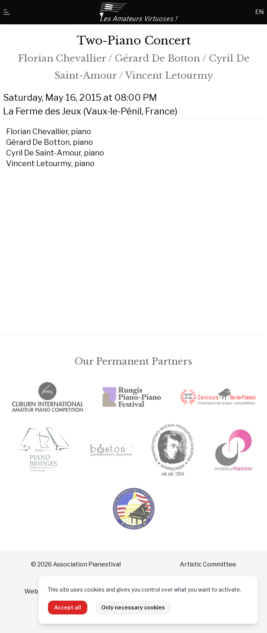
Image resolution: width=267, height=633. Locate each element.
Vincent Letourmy (169, 75)
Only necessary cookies (133, 607)
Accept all (67, 607)
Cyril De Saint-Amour (43, 152)
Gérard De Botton (157, 58)
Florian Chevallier (62, 58)
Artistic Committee (208, 564)
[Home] (139, 12)
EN (259, 12)
